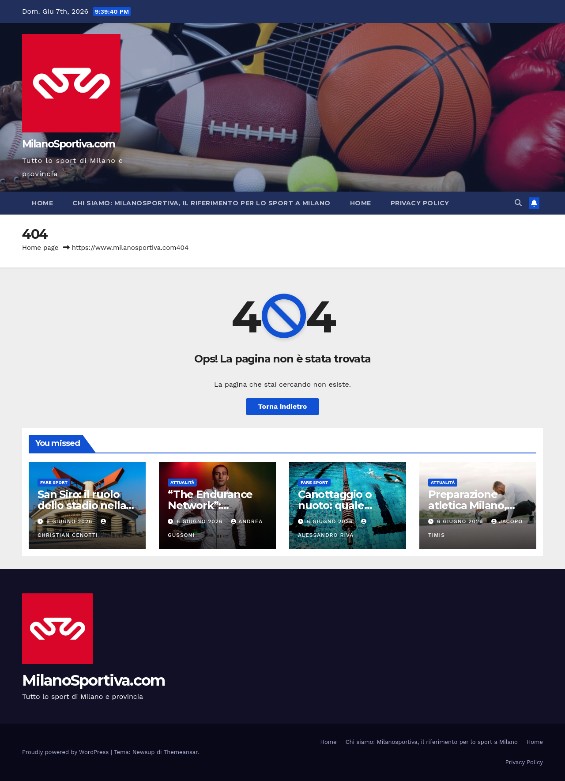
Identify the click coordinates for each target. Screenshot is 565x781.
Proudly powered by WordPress (66, 752)
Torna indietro (282, 406)
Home (42, 203)
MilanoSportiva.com (68, 144)
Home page (40, 248)
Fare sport (54, 482)
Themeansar (181, 752)
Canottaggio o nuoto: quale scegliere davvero (344, 505)
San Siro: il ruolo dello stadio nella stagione (82, 505)
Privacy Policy (420, 203)
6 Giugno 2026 (70, 521)
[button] (518, 203)
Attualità (182, 482)
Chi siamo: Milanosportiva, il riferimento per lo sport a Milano (201, 203)
